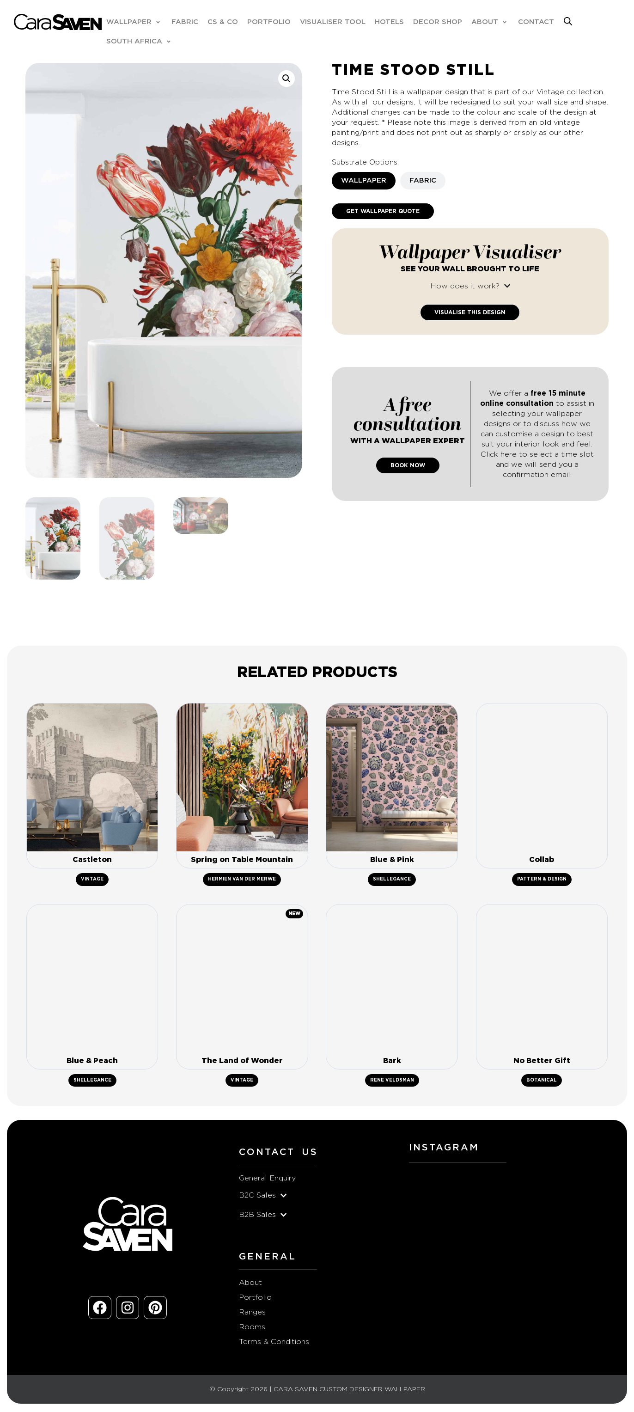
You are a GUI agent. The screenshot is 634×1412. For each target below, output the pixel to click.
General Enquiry (267, 1179)
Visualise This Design (470, 312)
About (250, 1284)
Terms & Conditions (274, 1343)
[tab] (364, 180)
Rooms (252, 1328)
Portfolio (255, 1298)
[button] (134, 22)
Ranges (252, 1313)
